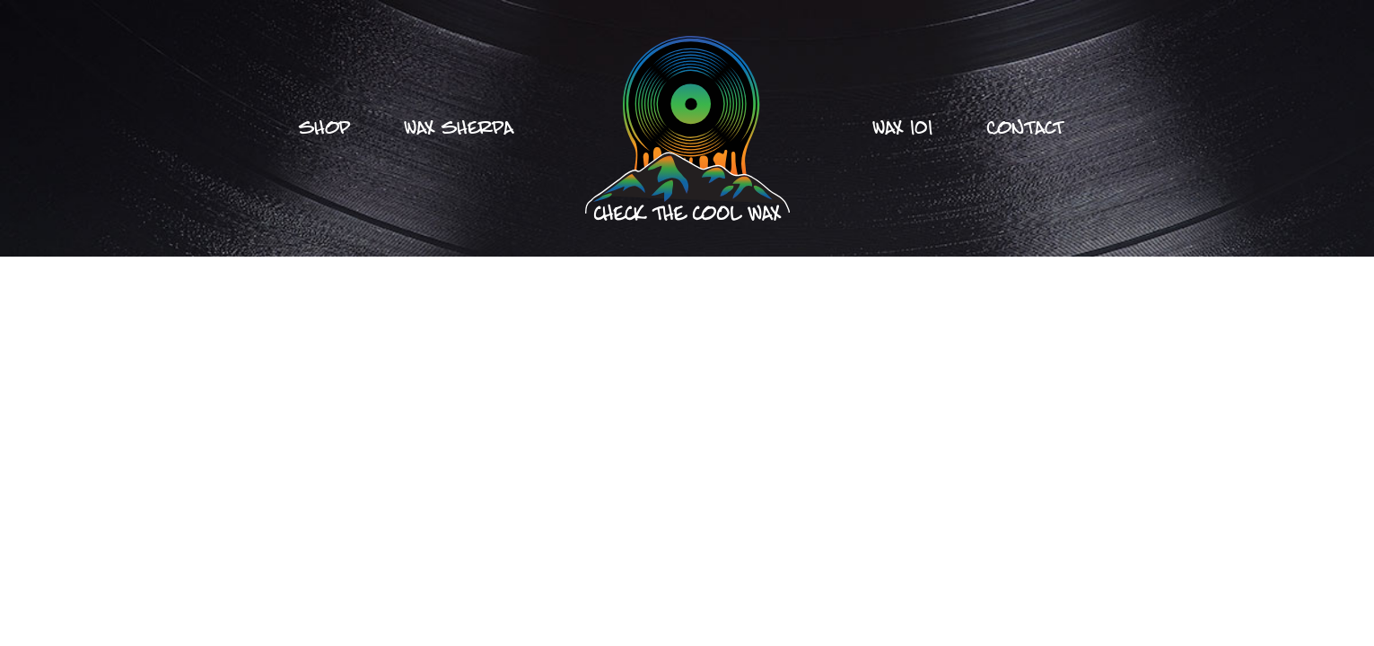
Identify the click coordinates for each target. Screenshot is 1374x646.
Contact (1025, 128)
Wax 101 (902, 128)
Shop (325, 128)
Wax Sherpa (459, 128)
